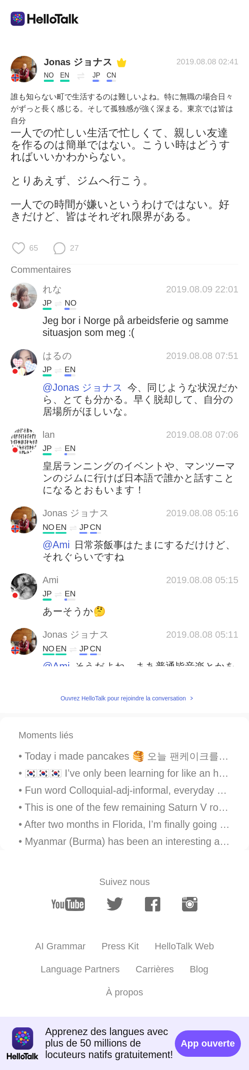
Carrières (155, 969)
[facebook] (152, 904)
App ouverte (208, 1043)
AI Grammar (60, 946)
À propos (124, 992)
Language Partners (80, 969)
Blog (199, 969)
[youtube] (68, 904)
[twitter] (115, 904)
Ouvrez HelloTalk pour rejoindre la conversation (123, 698)
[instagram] (189, 904)
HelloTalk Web (184, 946)
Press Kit (120, 946)
